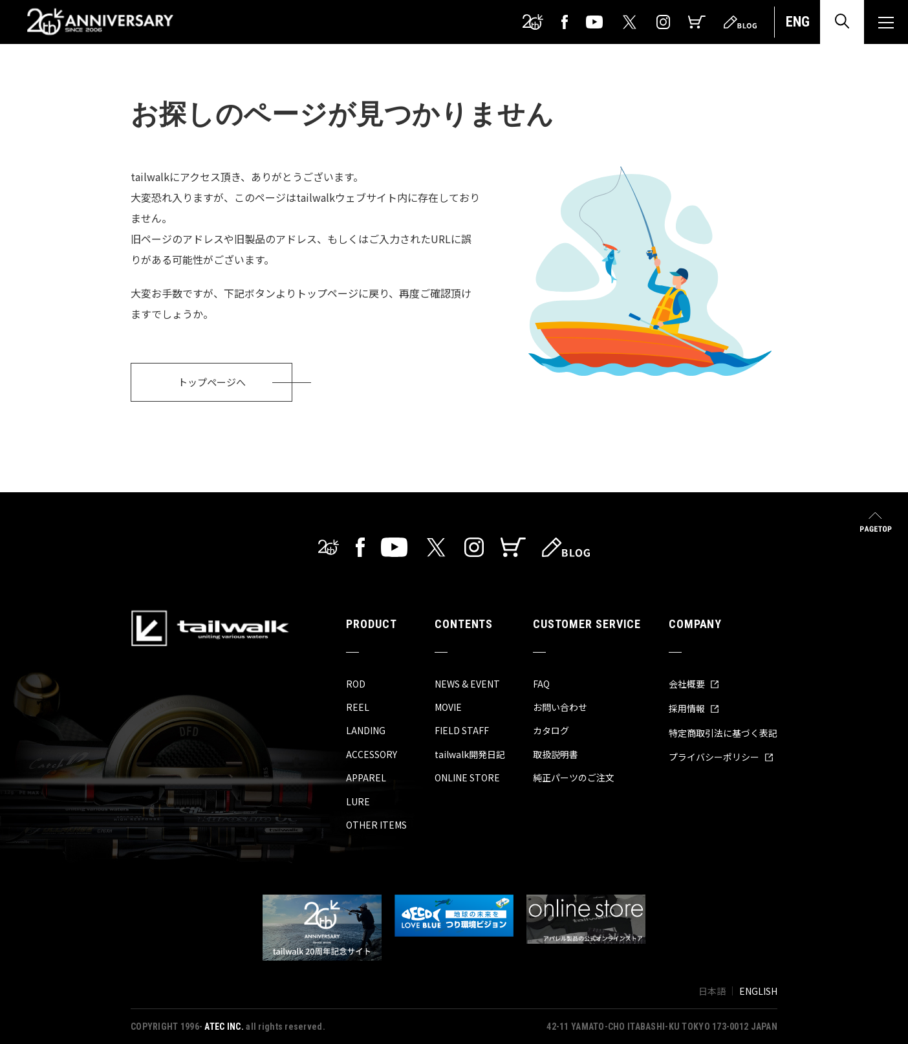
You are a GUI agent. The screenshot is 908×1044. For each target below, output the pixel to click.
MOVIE (448, 707)
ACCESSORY (371, 754)
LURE (358, 801)
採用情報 (694, 708)
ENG (798, 22)
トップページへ (212, 382)
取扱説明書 (555, 754)
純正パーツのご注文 (573, 777)
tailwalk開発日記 (470, 754)
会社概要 (694, 683)
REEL (357, 707)
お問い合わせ (560, 707)
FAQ (541, 683)
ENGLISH (758, 990)
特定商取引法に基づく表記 (723, 732)
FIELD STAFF (462, 730)
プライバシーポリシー (721, 756)
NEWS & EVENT (467, 683)
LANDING (365, 730)
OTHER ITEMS (376, 824)
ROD (355, 683)
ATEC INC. (224, 1026)
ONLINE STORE (467, 777)
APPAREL (366, 777)
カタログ (551, 730)
